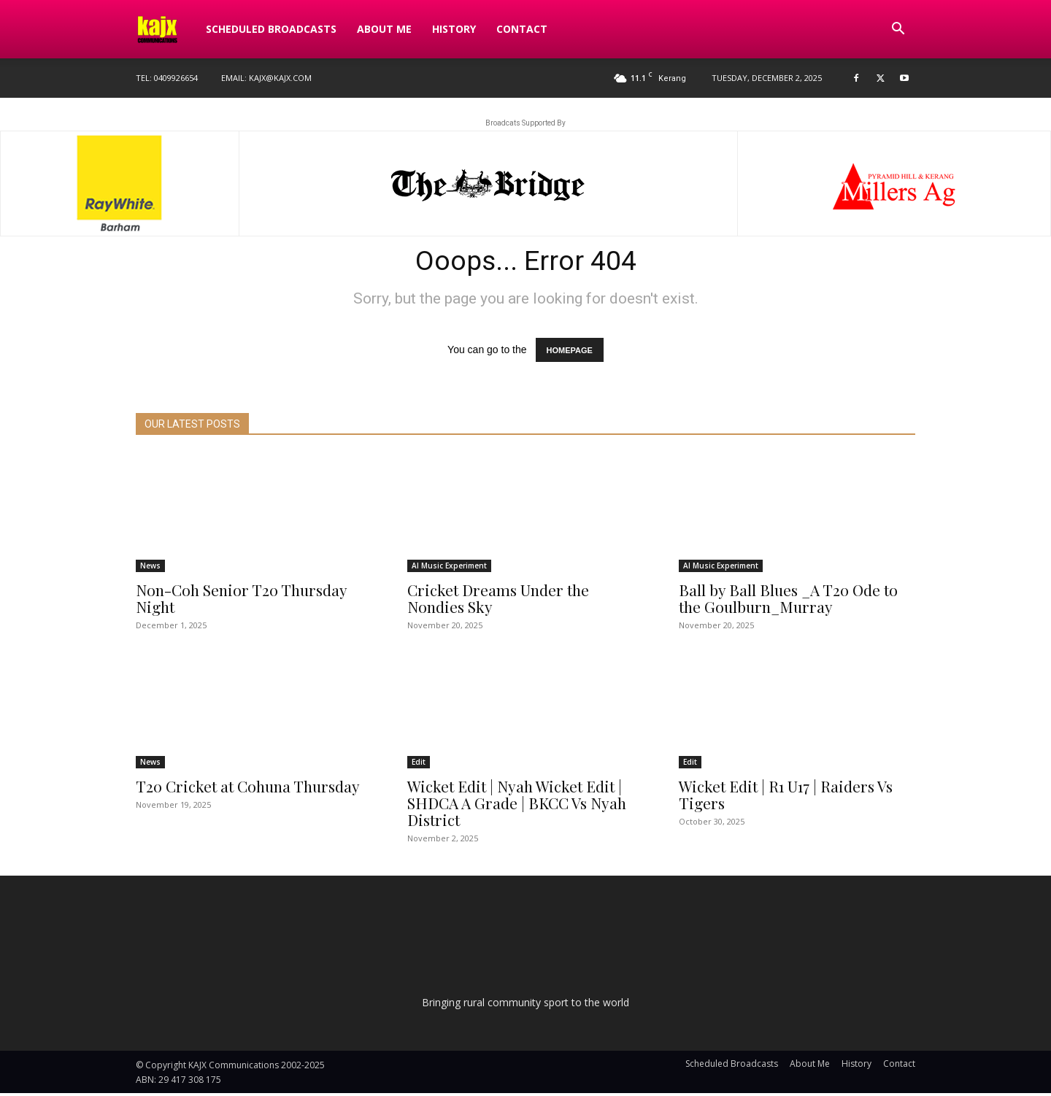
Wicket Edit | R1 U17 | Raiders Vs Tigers (786, 797)
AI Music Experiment (449, 568)
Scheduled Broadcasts (271, 29)
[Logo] (166, 29)
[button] (897, 30)
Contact (521, 29)
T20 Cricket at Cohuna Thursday (248, 789)
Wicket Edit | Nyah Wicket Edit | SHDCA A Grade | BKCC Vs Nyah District (516, 806)
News (150, 568)
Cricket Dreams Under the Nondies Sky (498, 601)
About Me (384, 29)
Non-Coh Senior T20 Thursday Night (241, 601)
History (454, 29)
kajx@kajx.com (280, 77)
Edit (419, 765)
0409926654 (176, 77)
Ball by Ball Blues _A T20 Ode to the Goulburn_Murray (788, 601)
